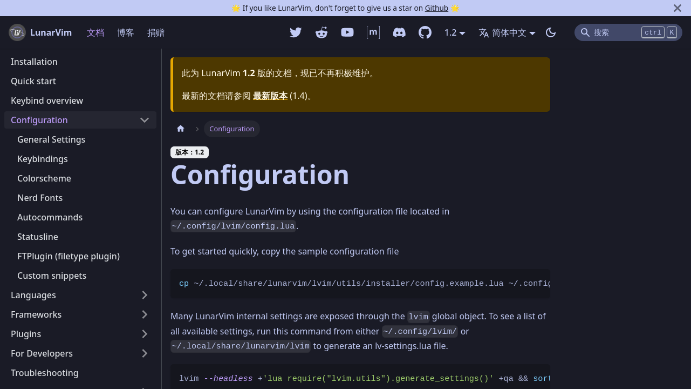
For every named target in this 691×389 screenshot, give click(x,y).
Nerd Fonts (40, 198)
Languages (33, 295)
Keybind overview (47, 100)
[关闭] (677, 8)
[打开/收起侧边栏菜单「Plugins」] (144, 334)
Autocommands (50, 217)
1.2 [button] (450, 32)
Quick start (33, 81)
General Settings (51, 139)
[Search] (628, 32)
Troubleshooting (45, 373)
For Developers (42, 353)
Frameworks (36, 314)
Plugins (26, 334)
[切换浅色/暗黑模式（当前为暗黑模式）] (550, 32)
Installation (34, 62)
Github (436, 8)
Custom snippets (51, 275)
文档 (95, 32)
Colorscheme (44, 178)
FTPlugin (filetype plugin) (68, 256)
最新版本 (270, 96)
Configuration (39, 120)
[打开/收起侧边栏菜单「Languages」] (144, 295)
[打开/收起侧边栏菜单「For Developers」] (144, 353)
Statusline (37, 237)
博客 (125, 32)
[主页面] (180, 128)
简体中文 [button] (502, 32)
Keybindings (42, 159)
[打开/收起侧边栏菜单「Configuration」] (144, 120)
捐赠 (156, 32)
